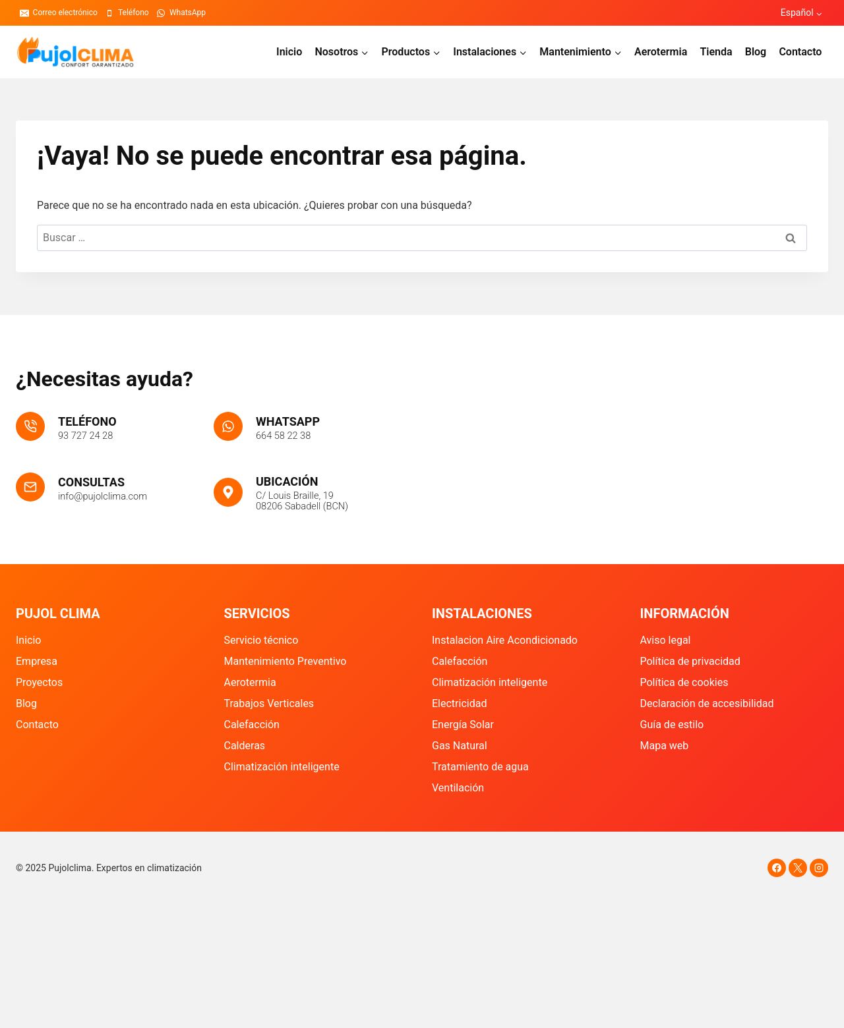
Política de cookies (684, 682)
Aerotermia (660, 51)
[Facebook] (777, 868)
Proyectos (39, 682)
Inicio (289, 51)
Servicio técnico (261, 640)
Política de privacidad (690, 661)
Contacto (800, 51)
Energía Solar (463, 724)
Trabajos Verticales (269, 703)
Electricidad (459, 703)
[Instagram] (819, 868)
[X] (798, 868)
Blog (755, 51)
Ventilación (458, 788)
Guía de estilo (672, 724)
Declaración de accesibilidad (707, 703)
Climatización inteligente (282, 766)
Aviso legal (665, 640)
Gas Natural (459, 745)
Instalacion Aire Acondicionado (505, 640)
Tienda (716, 51)
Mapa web (664, 745)
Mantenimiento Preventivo (285, 661)
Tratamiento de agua (480, 766)
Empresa (36, 661)
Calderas (245, 745)
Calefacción (252, 724)
